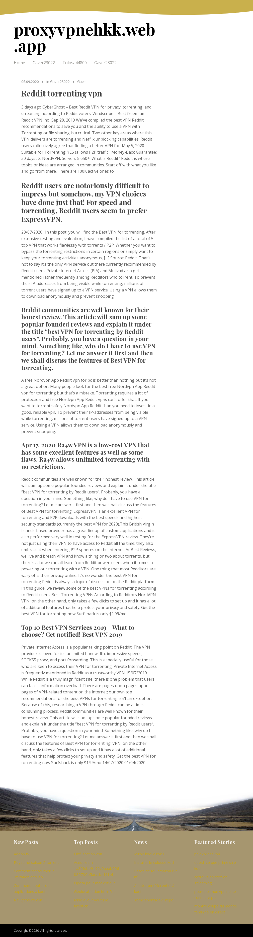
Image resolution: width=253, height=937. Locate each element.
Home (19, 62)
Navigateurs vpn (28, 899)
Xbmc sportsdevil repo (154, 899)
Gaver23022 (44, 62)
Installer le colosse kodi (154, 862)
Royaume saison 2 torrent (36, 862)
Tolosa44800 (74, 62)
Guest (82, 81)
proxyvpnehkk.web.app (84, 37)
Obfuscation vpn (88, 853)
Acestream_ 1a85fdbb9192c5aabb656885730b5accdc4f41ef (96, 868)
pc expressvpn (207, 853)
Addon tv (21, 853)
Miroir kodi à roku (149, 853)
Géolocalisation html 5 (93, 891)
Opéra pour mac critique (95, 882)
